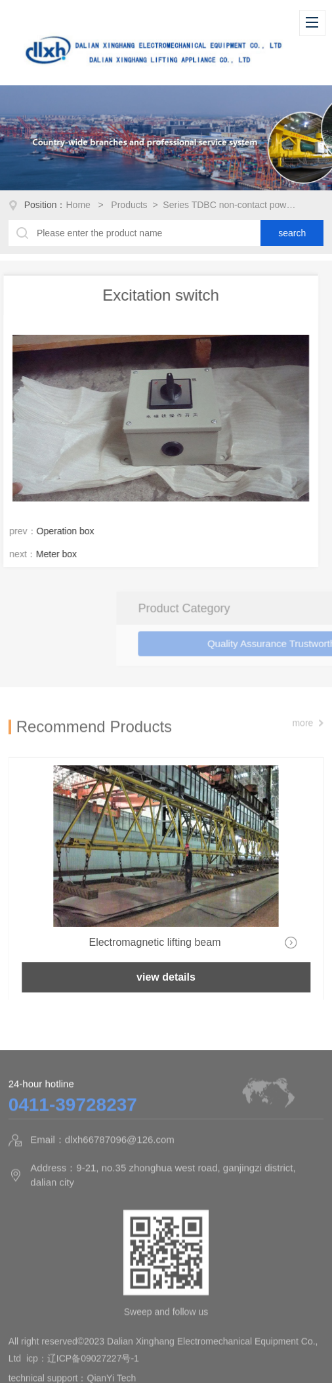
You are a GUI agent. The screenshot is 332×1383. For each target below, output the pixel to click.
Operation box (56, 531)
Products (129, 205)
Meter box (47, 554)
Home (79, 205)
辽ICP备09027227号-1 (93, 1371)
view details (166, 977)
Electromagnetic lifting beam (154, 942)
